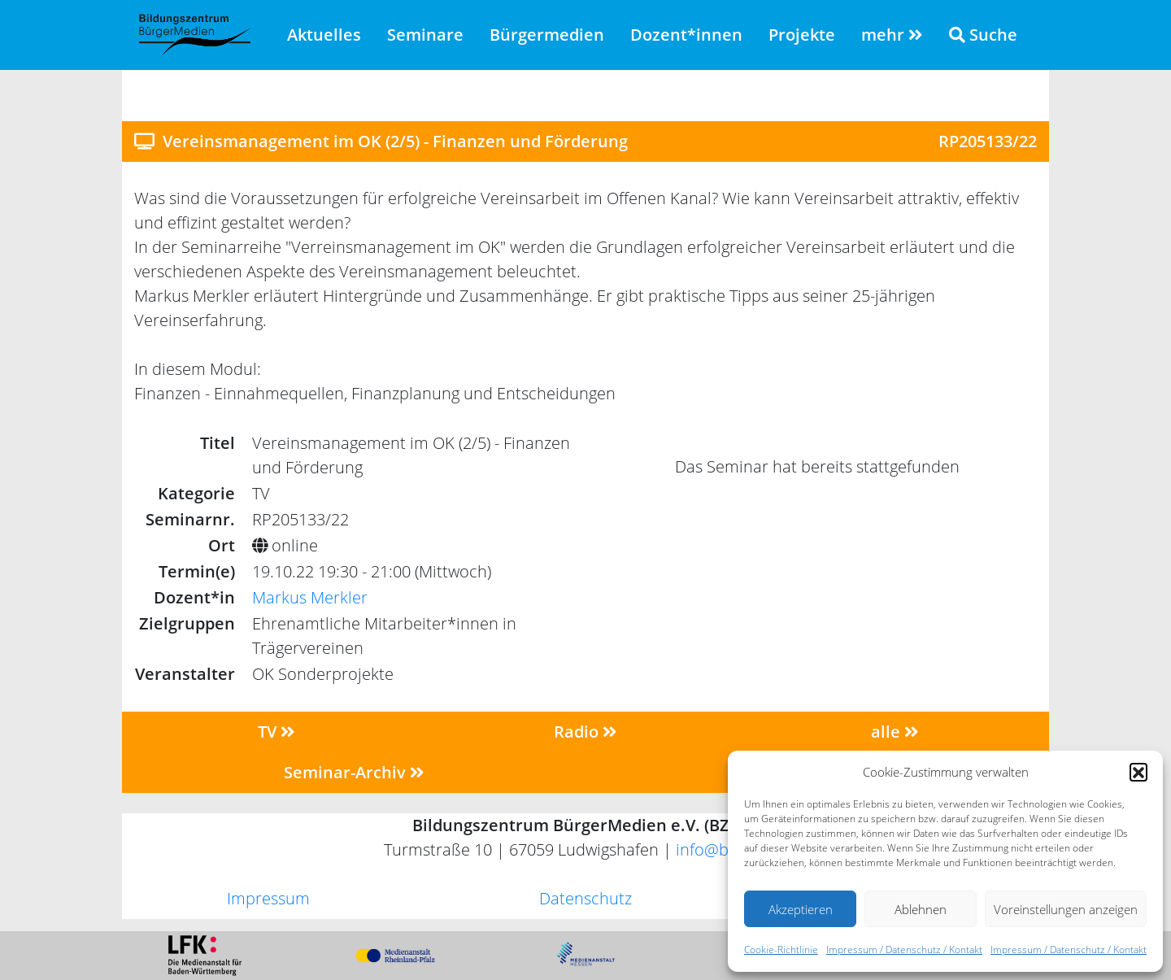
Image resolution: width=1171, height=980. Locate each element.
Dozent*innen (686, 35)
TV (276, 732)
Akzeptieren (800, 909)
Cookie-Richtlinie (781, 949)
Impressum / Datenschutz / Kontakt (904, 949)
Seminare (425, 35)
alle (895, 732)
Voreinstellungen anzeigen (1066, 909)
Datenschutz (585, 898)
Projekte (801, 35)
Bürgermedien (547, 35)
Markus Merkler (310, 597)
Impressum (268, 898)
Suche (983, 35)
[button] (1138, 772)
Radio (585, 732)
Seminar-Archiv (354, 772)
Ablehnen (921, 909)
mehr (892, 35)
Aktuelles (324, 35)
